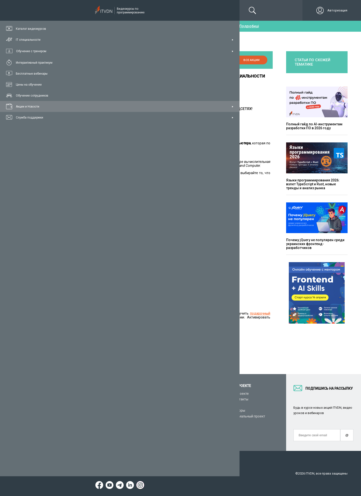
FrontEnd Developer (99, 206)
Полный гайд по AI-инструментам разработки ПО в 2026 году (314, 126)
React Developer (97, 214)
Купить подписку (172, 328)
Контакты (240, 399)
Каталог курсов (86, 399)
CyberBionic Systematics (200, 410)
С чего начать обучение (147, 394)
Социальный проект (249, 416)
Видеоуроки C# (140, 405)
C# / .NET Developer (99, 222)
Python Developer (97, 199)
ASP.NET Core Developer (103, 226)
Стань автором (193, 394)
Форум (79, 439)
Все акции (250, 60)
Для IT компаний (194, 399)
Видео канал (84, 427)
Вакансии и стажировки (200, 405)
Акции (186, 427)
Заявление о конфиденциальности (141, 473)
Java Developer (96, 238)
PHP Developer (95, 249)
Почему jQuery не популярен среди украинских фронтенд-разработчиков (315, 244)
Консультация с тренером (95, 394)
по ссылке (141, 299)
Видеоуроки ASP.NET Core (149, 410)
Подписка (91, 10)
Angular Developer (98, 218)
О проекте (241, 394)
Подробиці (249, 26)
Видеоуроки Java (142, 416)
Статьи (80, 433)
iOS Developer (95, 253)
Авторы (239, 410)
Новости (188, 433)
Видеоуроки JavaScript (146, 427)
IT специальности (88, 405)
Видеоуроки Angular (144, 433)
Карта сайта (233, 473)
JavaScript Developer (100, 210)
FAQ (236, 405)
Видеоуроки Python (144, 399)
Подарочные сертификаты (95, 416)
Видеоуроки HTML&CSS (147, 422)
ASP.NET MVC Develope (102, 230)
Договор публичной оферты (195, 473)
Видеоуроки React (143, 439)
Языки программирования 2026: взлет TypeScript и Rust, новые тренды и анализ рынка (313, 184)
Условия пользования (91, 473)
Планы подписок (87, 410)
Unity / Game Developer (102, 234)
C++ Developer (95, 246)
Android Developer (98, 242)
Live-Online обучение (91, 422)
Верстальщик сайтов (101, 203)
